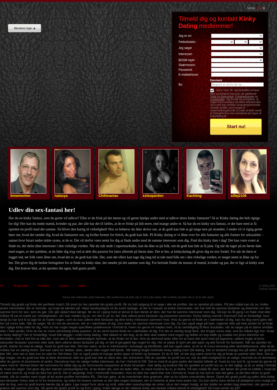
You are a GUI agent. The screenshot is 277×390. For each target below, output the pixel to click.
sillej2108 (238, 196)
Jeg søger (185, 48)
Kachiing (194, 196)
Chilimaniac (108, 196)
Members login (24, 28)
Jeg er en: (185, 36)
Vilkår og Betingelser (222, 96)
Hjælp (81, 285)
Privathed (44, 285)
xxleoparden (153, 196)
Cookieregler (217, 99)
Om (2, 285)
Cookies (64, 285)
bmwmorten (20, 196)
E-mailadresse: (189, 74)
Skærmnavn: (187, 65)
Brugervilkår (21, 285)
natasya (61, 196)
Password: (186, 70)
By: (181, 84)
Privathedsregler (244, 96)
